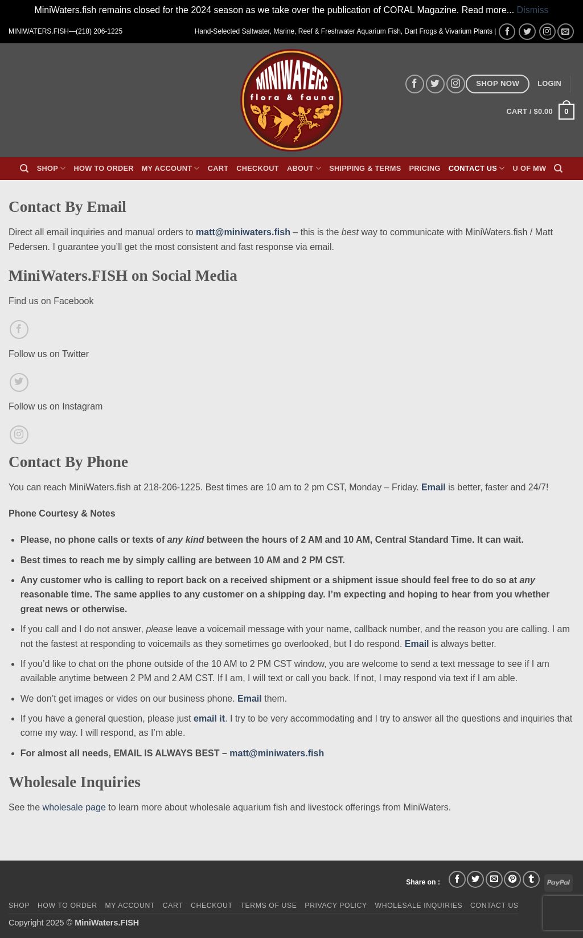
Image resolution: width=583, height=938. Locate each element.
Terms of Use (268, 906)
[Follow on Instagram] (547, 31)
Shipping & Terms (365, 168)
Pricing (425, 168)
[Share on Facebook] (457, 879)
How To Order (103, 168)
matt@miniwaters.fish (243, 232)
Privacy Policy (336, 906)
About (304, 168)
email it (209, 718)
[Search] (24, 168)
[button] (549, 83)
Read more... (488, 10)
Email (433, 487)
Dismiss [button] (533, 10)
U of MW (530, 168)
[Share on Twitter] (475, 879)
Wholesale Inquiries (419, 906)
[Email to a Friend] (494, 879)
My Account (171, 168)
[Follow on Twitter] (527, 31)
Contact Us (477, 168)
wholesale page (74, 807)
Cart (218, 168)
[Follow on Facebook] (507, 31)
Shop (51, 168)
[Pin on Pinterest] (512, 879)
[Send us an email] (565, 31)
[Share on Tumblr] (531, 879)
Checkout (257, 168)
